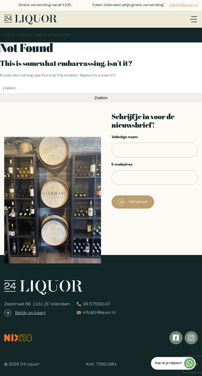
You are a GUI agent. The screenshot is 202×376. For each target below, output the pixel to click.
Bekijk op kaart (30, 313)
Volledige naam (125, 137)
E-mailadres (122, 165)
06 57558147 (93, 304)
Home (9, 35)
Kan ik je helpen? (175, 363)
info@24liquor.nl (183, 5)
